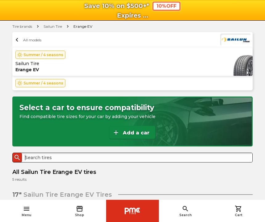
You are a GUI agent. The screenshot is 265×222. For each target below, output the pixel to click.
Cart (238, 211)
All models (27, 40)
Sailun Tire (52, 26)
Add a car (131, 132)
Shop (79, 211)
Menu (26, 211)
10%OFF (166, 6)
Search (185, 211)
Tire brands (22, 26)
